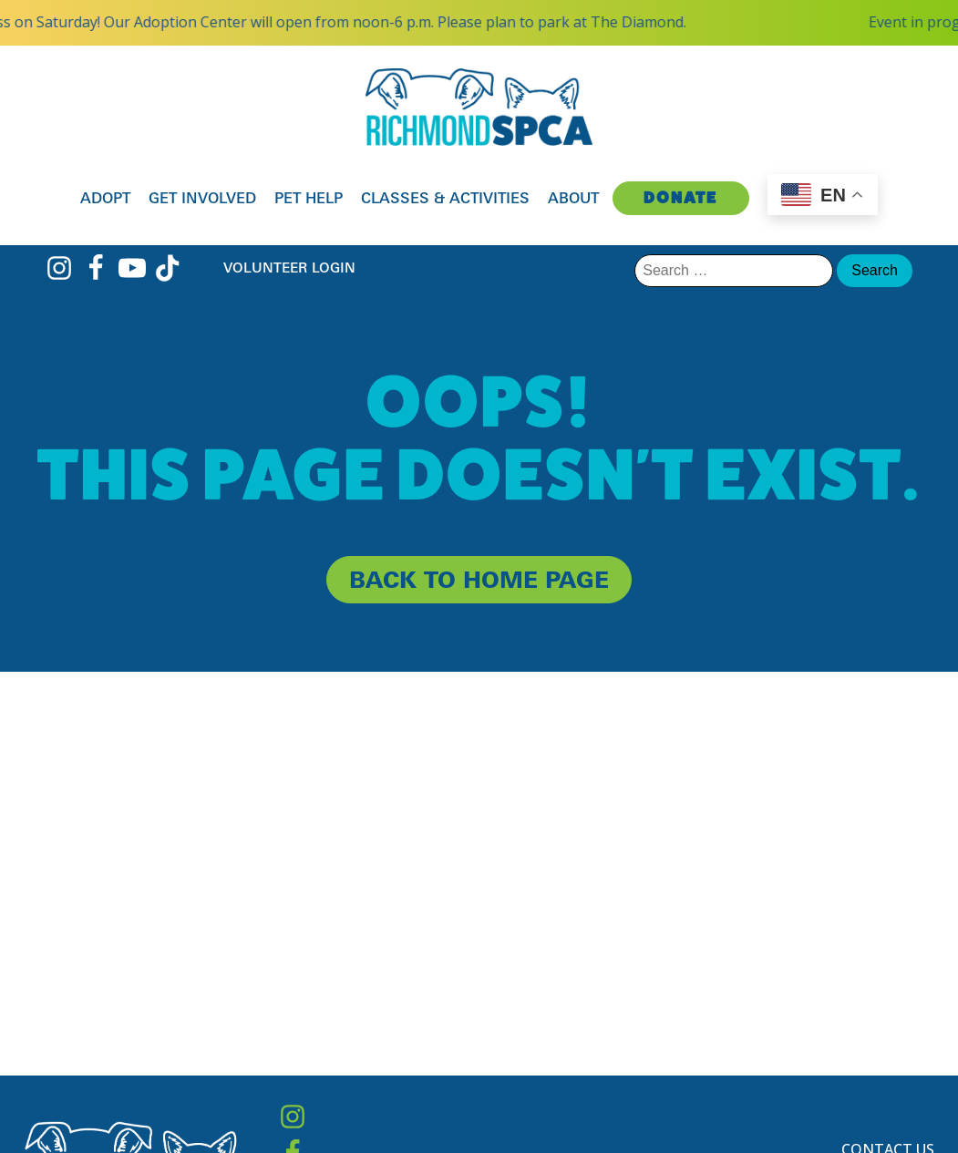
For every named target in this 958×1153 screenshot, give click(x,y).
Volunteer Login (289, 267)
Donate (680, 197)
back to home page (479, 579)
